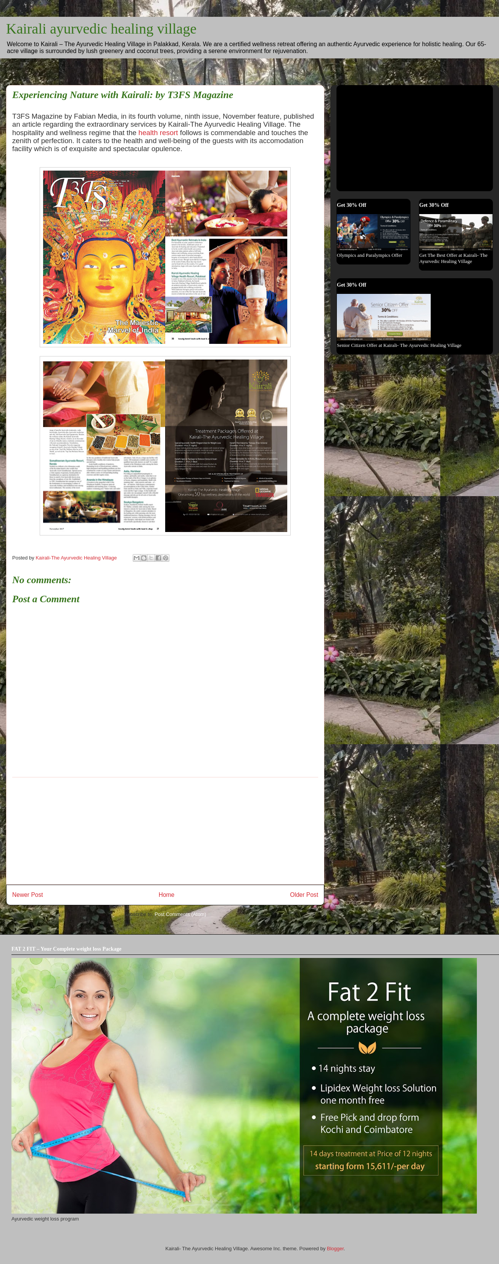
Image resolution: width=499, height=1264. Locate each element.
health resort (159, 133)
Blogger (335, 1248)
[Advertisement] (384, 136)
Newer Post (27, 895)
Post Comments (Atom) (180, 914)
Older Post (304, 895)
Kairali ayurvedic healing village (101, 29)
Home (167, 895)
